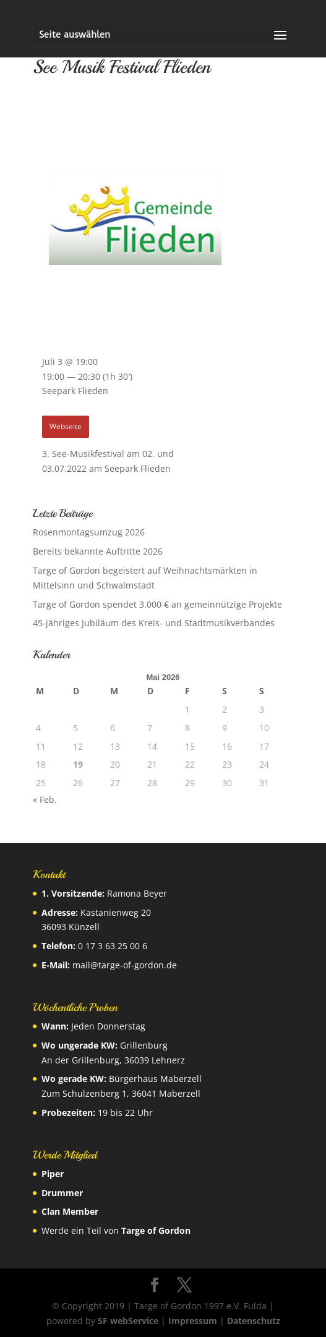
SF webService (128, 1321)
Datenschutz (253, 1321)
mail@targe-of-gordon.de (124, 965)
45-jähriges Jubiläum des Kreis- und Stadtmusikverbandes (154, 623)
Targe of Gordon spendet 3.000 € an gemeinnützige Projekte (157, 604)
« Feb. (45, 799)
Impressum (192, 1321)
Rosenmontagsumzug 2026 (89, 532)
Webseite (65, 426)
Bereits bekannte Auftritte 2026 (98, 551)
